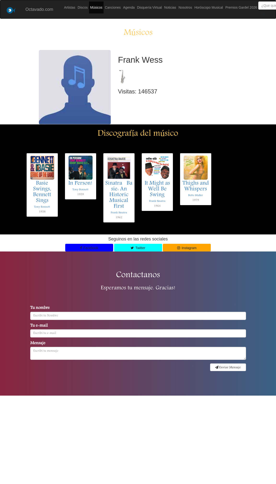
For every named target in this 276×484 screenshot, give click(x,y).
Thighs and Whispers (195, 186)
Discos (83, 7)
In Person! (80, 183)
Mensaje (37, 343)
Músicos (96, 7)
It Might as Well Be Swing (157, 189)
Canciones (113, 7)
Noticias (170, 7)
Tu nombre (40, 308)
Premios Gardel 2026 (241, 7)
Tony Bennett (42, 207)
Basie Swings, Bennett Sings (42, 192)
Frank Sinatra (119, 212)
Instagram (187, 248)
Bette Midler (195, 195)
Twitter (138, 248)
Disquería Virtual (149, 7)
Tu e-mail (39, 326)
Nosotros (185, 7)
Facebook (89, 248)
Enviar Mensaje (228, 367)
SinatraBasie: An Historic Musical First (118, 195)
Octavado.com (39, 9)
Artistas (69, 7)
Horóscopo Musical (208, 7)
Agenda (129, 7)
